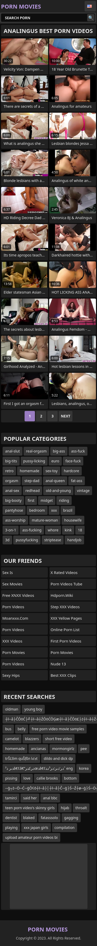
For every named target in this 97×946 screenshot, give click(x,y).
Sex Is (7, 572)
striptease (52, 539)
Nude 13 (58, 663)
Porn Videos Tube (67, 583)
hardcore (71, 470)
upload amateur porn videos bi (31, 837)
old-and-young (58, 490)
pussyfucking (27, 539)
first (31, 500)
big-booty (13, 500)
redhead (32, 490)
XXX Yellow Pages (66, 618)
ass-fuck (78, 451)
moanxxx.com (15, 618)
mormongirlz (63, 748)
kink (68, 530)
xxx (54, 510)
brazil (67, 510)
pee (83, 748)
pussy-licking (34, 460)
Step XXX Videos (65, 606)
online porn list (65, 629)
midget (47, 500)
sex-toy (52, 470)
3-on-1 (10, 530)
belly (22, 728)
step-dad (31, 480)
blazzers (32, 738)
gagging (71, 817)
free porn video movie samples (58, 728)
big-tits (11, 460)
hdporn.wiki (62, 595)
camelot (12, 738)
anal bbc (50, 797)
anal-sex (12, 490)
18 (80, 530)
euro (55, 460)
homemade (29, 470)
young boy (33, 709)
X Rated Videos (64, 572)
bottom (70, 778)
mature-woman (45, 520)
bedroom (37, 510)
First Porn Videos (66, 641)
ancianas (38, 748)
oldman (11, 709)
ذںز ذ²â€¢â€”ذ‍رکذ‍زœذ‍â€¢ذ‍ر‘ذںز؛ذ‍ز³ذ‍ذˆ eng (39, 768)
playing (11, 827)
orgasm (11, 480)
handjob (74, 539)
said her (30, 797)
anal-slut (12, 451)
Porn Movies (13, 652)
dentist (11, 817)
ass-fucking (31, 530)
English (90, 6)
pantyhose (14, 510)
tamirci (11, 797)
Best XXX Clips (63, 675)
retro (9, 470)
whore (53, 530)
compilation (65, 827)
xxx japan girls (36, 827)
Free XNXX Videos (18, 595)
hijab (65, 807)
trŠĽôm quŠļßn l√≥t (21, 758)
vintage (83, 490)
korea (83, 768)
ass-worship (15, 520)
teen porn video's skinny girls (30, 807)
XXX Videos (12, 641)
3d (7, 539)
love (27, 778)
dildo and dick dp (58, 758)
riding (64, 500)
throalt (81, 807)
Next (65, 416)
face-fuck (73, 460)
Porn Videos (13, 606)
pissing (11, 778)
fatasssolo (49, 817)
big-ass (59, 451)
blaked (29, 817)
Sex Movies (12, 583)
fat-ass (76, 480)
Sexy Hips (11, 675)
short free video (58, 738)
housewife (72, 520)
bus (8, 728)
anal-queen (55, 480)
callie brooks (47, 778)
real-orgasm (36, 451)
